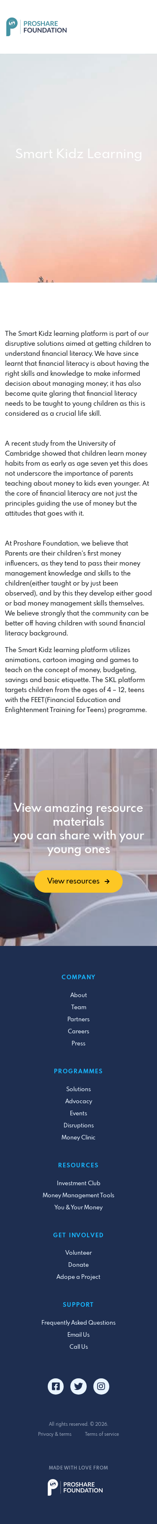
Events (78, 1114)
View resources (78, 881)
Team (78, 1007)
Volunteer (78, 1253)
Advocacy (78, 1102)
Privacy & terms (55, 1434)
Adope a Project (78, 1277)
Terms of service (102, 1434)
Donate (78, 1265)
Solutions (78, 1089)
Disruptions (79, 1126)
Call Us (78, 1347)
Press (78, 1044)
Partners (78, 1020)
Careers (78, 1032)
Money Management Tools (78, 1196)
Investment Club (78, 1183)
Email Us (78, 1335)
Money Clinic (78, 1138)
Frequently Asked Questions (78, 1323)
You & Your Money (78, 1208)
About (78, 995)
